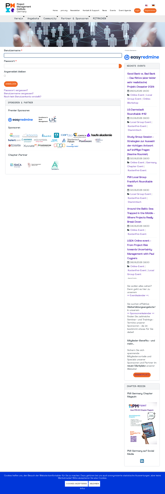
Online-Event (137, 95)
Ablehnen (94, 484)
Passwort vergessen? (16, 90)
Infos (82, 489)
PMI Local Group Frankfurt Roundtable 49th (140, 181)
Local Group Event (140, 122)
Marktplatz (142, 375)
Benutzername (13, 51)
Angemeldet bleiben (15, 72)
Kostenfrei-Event (137, 126)
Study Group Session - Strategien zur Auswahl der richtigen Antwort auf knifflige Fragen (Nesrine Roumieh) (140, 146)
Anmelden (11, 84)
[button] (63, 103)
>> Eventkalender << (138, 296)
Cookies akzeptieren (76, 484)
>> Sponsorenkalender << (140, 313)
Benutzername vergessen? (19, 94)
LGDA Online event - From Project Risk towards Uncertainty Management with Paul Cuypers (140, 250)
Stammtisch (134, 130)
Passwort (10, 61)
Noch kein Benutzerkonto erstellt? (22, 97)
